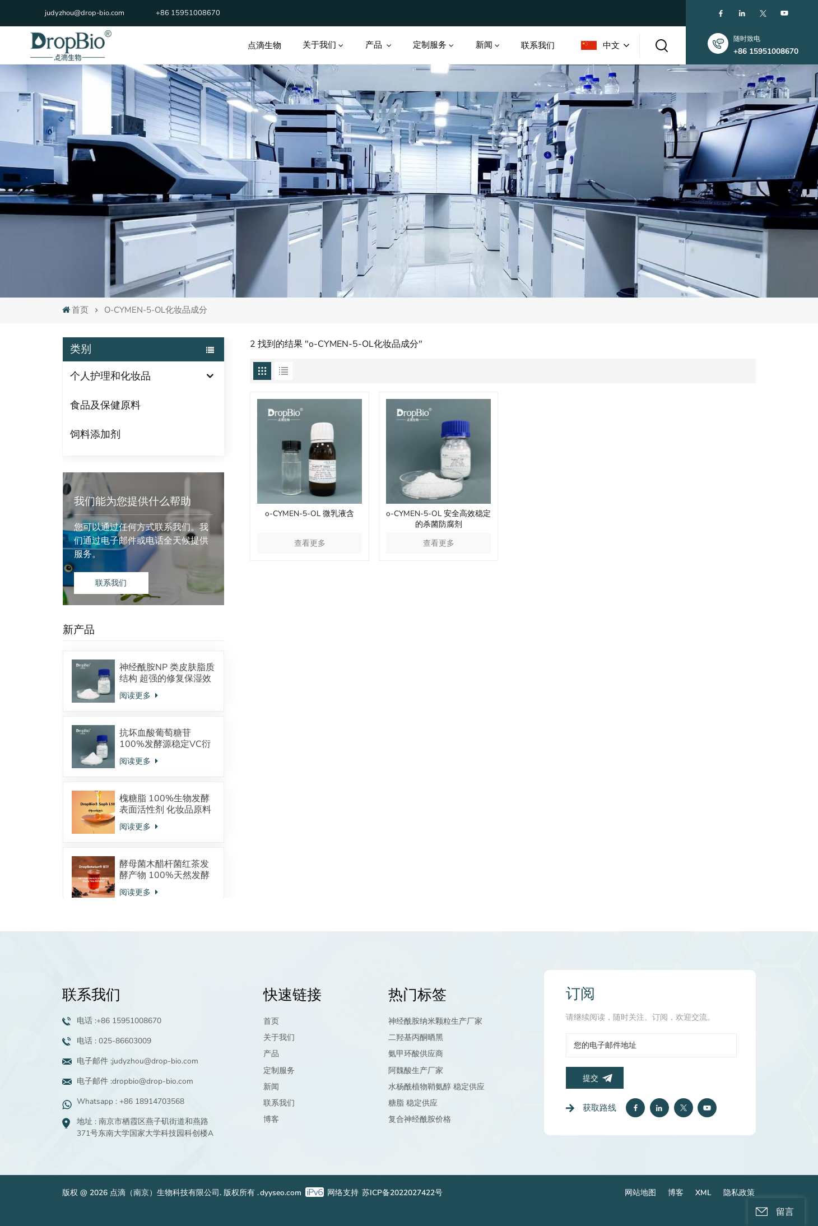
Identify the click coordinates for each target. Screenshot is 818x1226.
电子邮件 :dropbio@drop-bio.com (135, 1081)
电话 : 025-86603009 (114, 1040)
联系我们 (538, 45)
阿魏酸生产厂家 (415, 1070)
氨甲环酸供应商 (415, 1053)
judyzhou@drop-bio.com (84, 13)
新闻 (484, 44)
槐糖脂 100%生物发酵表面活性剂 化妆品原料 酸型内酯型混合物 (165, 804)
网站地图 (640, 1192)
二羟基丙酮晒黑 (415, 1037)
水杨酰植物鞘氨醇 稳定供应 (436, 1086)
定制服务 (430, 44)
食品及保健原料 (105, 405)
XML (703, 1192)
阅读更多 (138, 695)
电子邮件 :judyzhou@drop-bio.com (137, 1061)
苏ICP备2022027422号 (402, 1192)
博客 (271, 1119)
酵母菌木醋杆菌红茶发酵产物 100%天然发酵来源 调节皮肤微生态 (164, 869)
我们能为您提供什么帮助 (132, 501)
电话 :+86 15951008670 (119, 1020)
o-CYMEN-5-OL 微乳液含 (309, 514)
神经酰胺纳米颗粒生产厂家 (435, 1021)
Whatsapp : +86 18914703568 (130, 1101)
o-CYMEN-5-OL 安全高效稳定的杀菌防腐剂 (438, 519)
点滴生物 (264, 45)
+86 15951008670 (188, 13)
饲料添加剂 (95, 434)
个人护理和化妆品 (110, 376)
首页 (75, 309)
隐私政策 (739, 1192)
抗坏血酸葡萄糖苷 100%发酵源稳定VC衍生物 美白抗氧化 (165, 738)
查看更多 (310, 543)
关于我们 (319, 44)
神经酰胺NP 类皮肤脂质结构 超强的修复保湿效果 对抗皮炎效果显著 (167, 673)
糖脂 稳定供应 (413, 1103)
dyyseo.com (280, 1192)
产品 (374, 44)
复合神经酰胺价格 (419, 1119)
